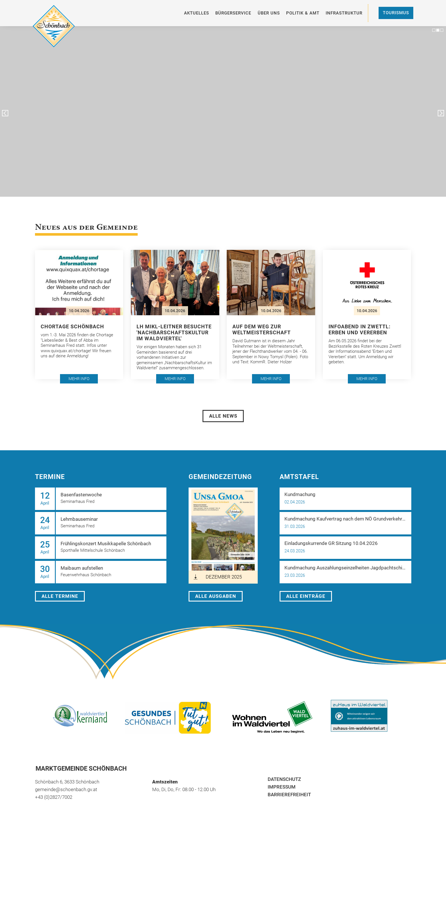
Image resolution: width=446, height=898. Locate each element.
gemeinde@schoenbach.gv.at (66, 789)
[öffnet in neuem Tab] (223, 536)
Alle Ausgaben (215, 596)
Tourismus (396, 12)
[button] (79, 314)
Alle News (223, 416)
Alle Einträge (305, 596)
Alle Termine (60, 596)
